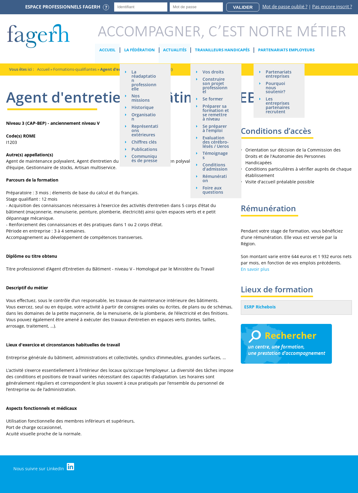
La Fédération (139, 50)
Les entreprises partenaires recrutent (278, 105)
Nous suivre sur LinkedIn (44, 467)
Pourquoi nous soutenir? (275, 87)
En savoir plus (255, 269)
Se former (213, 99)
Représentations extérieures (145, 131)
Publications (145, 149)
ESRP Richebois (260, 307)
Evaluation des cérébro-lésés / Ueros (216, 142)
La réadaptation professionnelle (144, 80)
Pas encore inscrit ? (332, 6)
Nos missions (141, 98)
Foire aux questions (213, 190)
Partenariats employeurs (286, 50)
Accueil (108, 50)
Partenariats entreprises (279, 74)
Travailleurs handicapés (222, 50)
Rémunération (215, 179)
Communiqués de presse (145, 159)
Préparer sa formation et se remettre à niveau (216, 113)
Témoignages (215, 156)
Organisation (144, 117)
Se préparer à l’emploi (215, 129)
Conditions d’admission (215, 167)
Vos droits (213, 72)
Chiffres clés (144, 142)
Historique (143, 107)
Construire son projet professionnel (215, 85)
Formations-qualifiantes (75, 69)
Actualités (175, 50)
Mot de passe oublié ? (284, 6)
